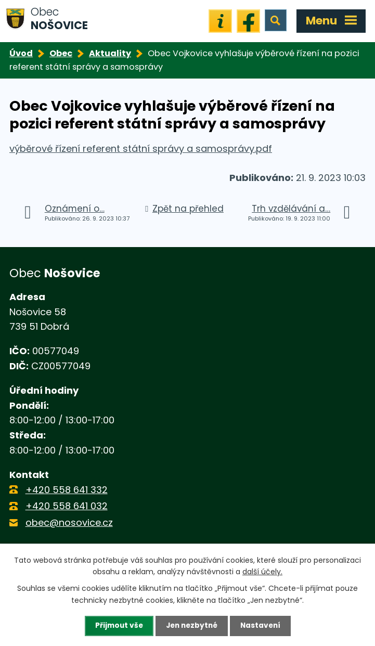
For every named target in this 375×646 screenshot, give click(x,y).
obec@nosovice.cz (69, 522)
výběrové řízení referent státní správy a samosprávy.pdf (140, 148)
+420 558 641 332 (66, 489)
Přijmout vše (116, 626)
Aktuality (110, 53)
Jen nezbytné (191, 626)
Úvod (21, 53)
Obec (60, 53)
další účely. (262, 571)
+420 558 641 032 (66, 505)
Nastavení (262, 626)
